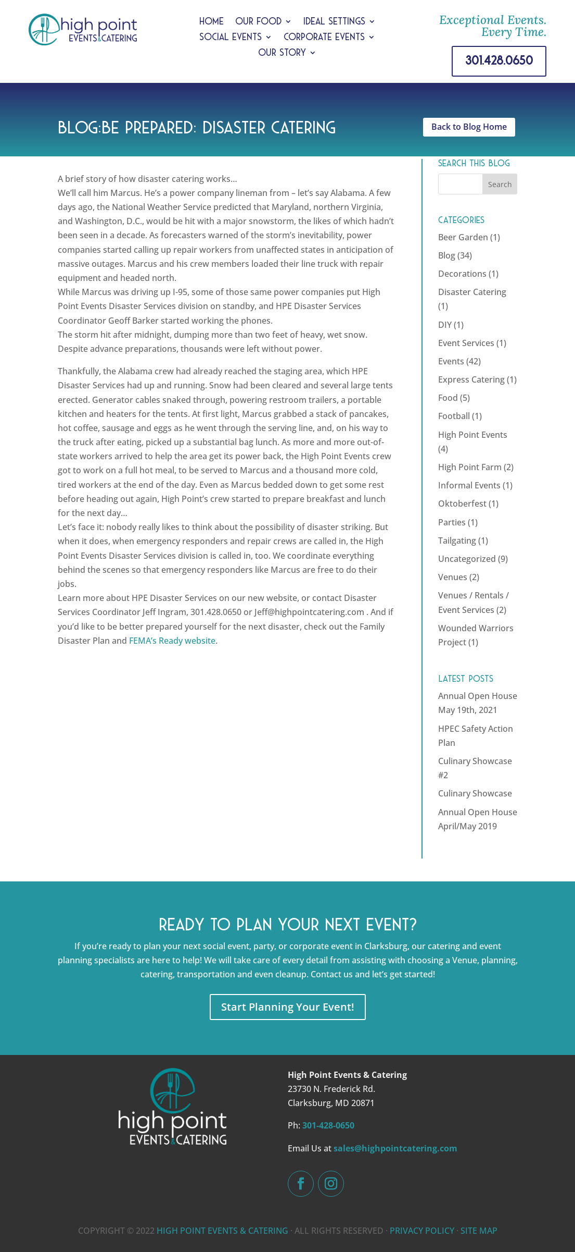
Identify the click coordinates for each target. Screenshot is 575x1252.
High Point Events (472, 434)
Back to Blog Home (469, 126)
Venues (452, 577)
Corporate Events (324, 37)
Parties (452, 522)
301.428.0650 (499, 60)
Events (451, 361)
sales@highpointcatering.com (395, 1148)
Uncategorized (467, 558)
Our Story (282, 53)
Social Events (230, 37)
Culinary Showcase (475, 793)
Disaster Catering (472, 292)
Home (211, 22)
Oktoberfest (462, 503)
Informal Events (469, 485)
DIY (445, 324)
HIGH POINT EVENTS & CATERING (222, 1230)
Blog (446, 255)
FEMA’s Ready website (172, 640)
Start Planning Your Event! (287, 1007)
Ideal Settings (334, 22)
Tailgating (457, 540)
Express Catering (471, 379)
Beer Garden (463, 237)
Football (454, 416)
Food (448, 397)
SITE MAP (479, 1230)
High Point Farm (470, 467)
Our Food (258, 22)
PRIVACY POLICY (422, 1230)
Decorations (462, 273)
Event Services (466, 343)
